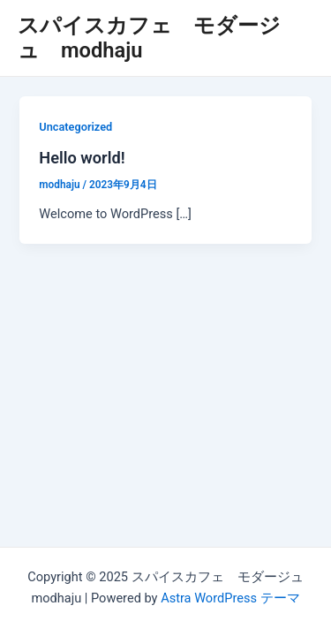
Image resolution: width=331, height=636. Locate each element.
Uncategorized (75, 126)
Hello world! (81, 157)
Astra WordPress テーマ (230, 598)
